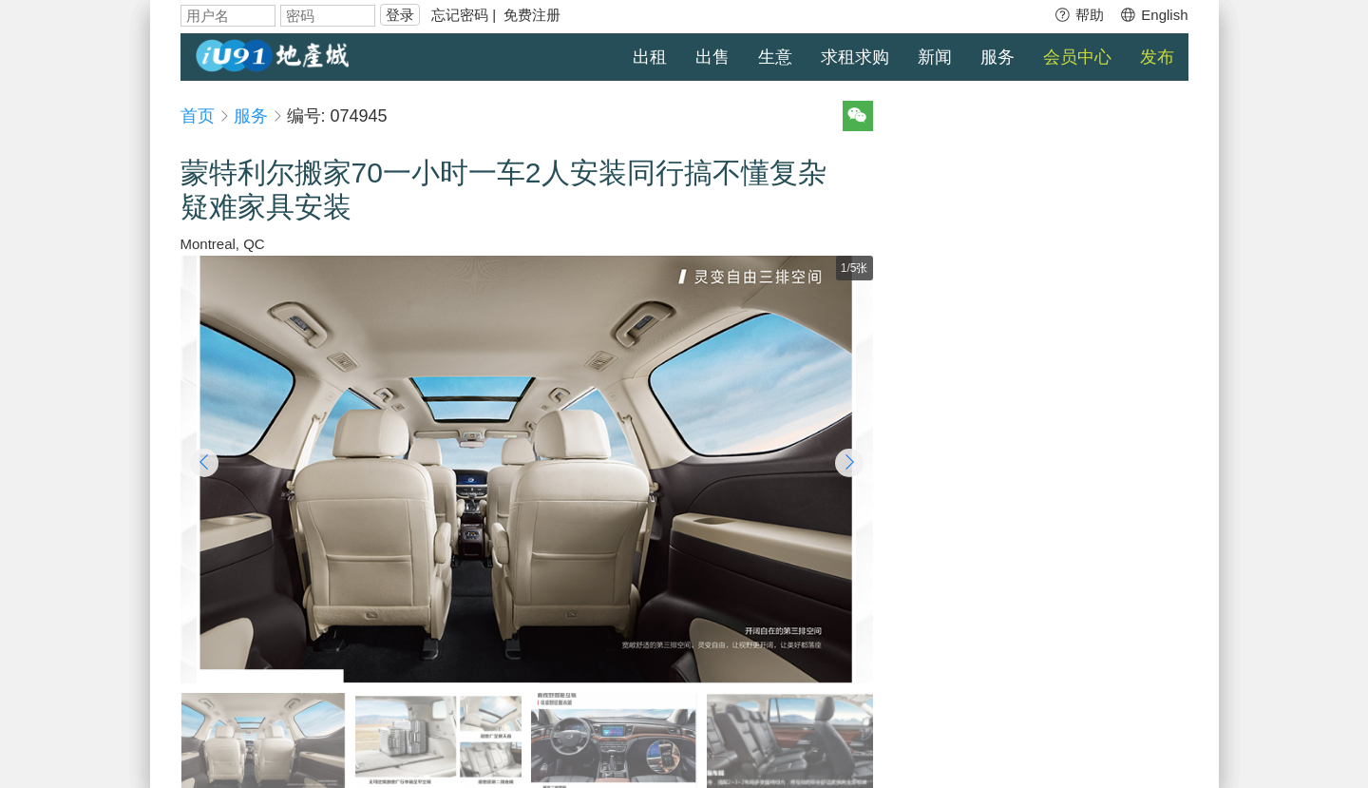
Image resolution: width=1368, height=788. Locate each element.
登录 (400, 15)
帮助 (1079, 15)
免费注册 (532, 15)
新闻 (935, 57)
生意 (775, 57)
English (1153, 15)
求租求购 (855, 57)
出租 (650, 57)
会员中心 (1077, 57)
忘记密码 (459, 15)
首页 (197, 115)
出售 (712, 57)
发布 (1157, 57)
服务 (997, 57)
